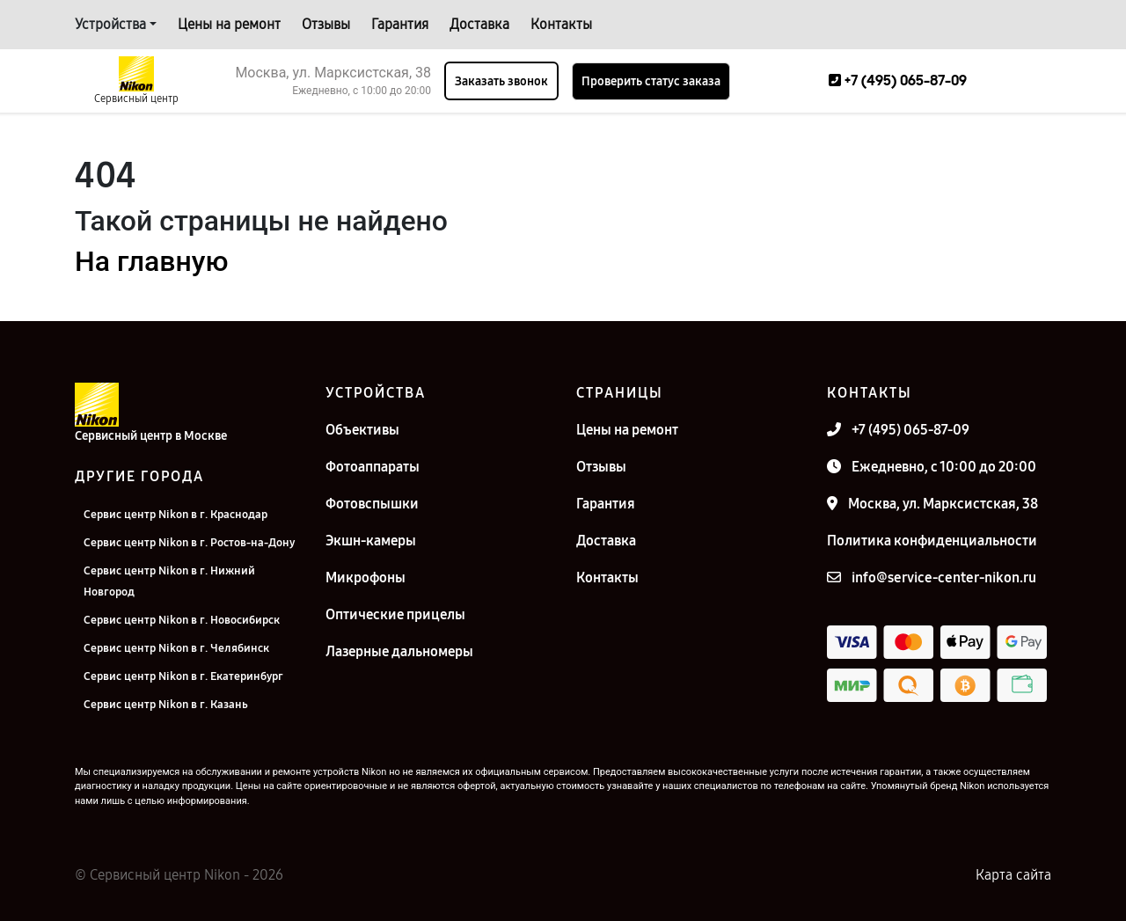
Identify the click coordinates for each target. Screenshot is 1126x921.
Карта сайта (1013, 874)
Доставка (479, 24)
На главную (151, 261)
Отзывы (326, 24)
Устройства (110, 24)
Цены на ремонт (229, 24)
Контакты (561, 24)
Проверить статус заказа (650, 81)
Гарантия (399, 24)
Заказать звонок (501, 81)
